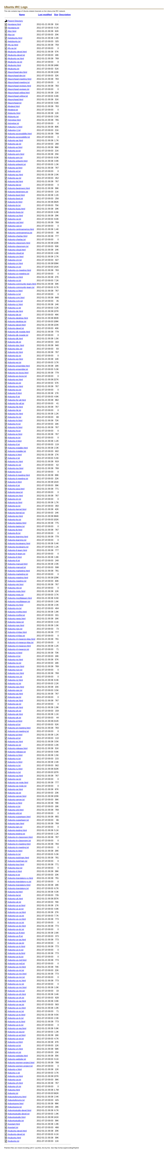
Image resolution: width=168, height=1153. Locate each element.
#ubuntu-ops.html (16, 687)
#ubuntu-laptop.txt (16, 526)
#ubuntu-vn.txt (14, 1052)
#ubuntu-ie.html (15, 434)
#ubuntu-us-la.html (16, 953)
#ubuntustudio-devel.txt (18, 1114)
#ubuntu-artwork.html (17, 161)
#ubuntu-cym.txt (15, 301)
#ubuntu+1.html (15, 127)
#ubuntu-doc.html (16, 345)
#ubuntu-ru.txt (14, 772)
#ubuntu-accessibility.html (20, 134)
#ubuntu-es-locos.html (18, 373)
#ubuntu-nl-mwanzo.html (19, 646)
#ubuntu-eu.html (15, 386)
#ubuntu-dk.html (15, 338)
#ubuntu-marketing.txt (18, 574)
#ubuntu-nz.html (15, 680)
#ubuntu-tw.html (15, 892)
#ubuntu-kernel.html (17, 509)
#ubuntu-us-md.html (17, 960)
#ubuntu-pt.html (15, 735)
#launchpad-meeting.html (19, 79)
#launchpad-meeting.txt (19, 82)
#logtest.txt (13, 110)
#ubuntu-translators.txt (18, 888)
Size (56, 15)
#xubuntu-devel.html (17, 1131)
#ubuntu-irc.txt (14, 465)
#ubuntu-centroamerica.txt (20, 233)
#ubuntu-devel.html (17, 325)
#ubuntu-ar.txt (14, 151)
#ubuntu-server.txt (16, 799)
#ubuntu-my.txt (15, 608)
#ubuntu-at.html (15, 168)
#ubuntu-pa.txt (14, 697)
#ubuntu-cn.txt (14, 267)
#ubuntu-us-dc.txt (16, 929)
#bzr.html (12, 31)
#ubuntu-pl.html (15, 721)
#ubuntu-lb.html (15, 530)
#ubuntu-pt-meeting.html (19, 728)
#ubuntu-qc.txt (14, 745)
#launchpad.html (15, 99)
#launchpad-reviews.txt (18, 89)
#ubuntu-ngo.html (16, 625)
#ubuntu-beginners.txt (18, 192)
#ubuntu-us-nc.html (17, 980)
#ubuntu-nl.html (15, 653)
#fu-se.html (13, 45)
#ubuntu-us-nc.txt (16, 984)
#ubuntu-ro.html (15, 755)
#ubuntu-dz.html (15, 352)
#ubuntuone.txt (15, 1107)
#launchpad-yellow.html (19, 93)
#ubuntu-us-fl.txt (15, 936)
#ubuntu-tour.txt (15, 868)
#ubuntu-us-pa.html (17, 1001)
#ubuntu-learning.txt (17, 540)
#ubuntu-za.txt (14, 1080)
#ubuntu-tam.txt (15, 827)
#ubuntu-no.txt (14, 663)
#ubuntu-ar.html (15, 147)
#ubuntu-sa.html (15, 776)
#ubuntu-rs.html (15, 762)
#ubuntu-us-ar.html (16, 905)
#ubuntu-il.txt (14, 444)
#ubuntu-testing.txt (16, 834)
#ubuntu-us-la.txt (15, 957)
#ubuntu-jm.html (15, 496)
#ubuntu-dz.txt (14, 356)
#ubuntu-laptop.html (17, 523)
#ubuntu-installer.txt (17, 451)
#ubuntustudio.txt (16, 1121)
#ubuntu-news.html (16, 618)
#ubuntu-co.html (15, 277)
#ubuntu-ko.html (15, 516)
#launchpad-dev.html (17, 72)
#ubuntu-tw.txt (14, 895)
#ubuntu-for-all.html (17, 400)
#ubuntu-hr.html (15, 420)
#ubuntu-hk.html (15, 407)
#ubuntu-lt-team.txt (16, 554)
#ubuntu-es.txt (14, 383)
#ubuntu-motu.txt (15, 595)
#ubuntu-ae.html (15, 140)
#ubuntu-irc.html (15, 461)
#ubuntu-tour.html (16, 864)
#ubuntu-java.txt (15, 492)
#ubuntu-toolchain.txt (17, 861)
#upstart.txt (13, 1127)
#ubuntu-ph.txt (14, 711)
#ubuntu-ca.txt (14, 219)
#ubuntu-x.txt (14, 1073)
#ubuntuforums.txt (16, 1100)
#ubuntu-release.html (17, 748)
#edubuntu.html (15, 38)
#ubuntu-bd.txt (14, 185)
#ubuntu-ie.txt (14, 437)
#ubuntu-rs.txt (14, 765)
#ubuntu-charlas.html (17, 236)
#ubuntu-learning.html (18, 537)
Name (22, 15)
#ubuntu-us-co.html (17, 919)
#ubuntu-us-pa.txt (16, 1004)
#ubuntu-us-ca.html (17, 912)
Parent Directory (15, 21)
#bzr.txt (11, 34)
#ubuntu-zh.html (15, 1083)
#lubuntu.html (14, 113)
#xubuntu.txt (13, 1141)
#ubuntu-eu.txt (14, 390)
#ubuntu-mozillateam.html (20, 598)
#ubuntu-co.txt (14, 280)
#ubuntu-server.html (17, 796)
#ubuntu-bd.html (15, 181)
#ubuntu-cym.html (16, 297)
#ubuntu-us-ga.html (17, 940)
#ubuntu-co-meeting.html (19, 270)
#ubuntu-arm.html (16, 154)
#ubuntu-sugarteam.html (19, 817)
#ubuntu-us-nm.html (17, 987)
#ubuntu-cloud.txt (16, 253)
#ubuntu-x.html (15, 1069)
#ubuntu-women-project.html (21, 1062)
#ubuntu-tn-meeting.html (19, 844)
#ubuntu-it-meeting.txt (18, 478)
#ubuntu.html (14, 1090)
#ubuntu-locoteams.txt (18, 547)
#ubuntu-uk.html (15, 899)
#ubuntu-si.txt (14, 806)
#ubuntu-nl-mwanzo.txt (18, 649)
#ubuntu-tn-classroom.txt (19, 840)
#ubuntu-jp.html (15, 502)
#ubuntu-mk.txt (15, 588)
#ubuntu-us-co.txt (16, 922)
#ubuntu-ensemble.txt (18, 369)
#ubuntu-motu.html (16, 591)
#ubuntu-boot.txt (15, 198)
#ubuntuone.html (15, 1103)
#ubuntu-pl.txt (14, 724)
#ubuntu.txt (13, 1093)
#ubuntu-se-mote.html (18, 782)
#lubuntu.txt (13, 116)
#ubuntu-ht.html (15, 427)
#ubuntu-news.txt (16, 622)
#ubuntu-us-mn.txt (16, 977)
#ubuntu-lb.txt (14, 533)
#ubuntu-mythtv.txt (16, 615)
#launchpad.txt (14, 103)
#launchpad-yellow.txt (18, 96)
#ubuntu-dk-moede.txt (18, 335)
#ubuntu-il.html (15, 441)
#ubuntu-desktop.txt (17, 321)
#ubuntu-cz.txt (14, 308)
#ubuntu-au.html (15, 175)
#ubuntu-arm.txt (15, 157)
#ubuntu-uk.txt (14, 902)
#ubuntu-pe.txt (14, 704)
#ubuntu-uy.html (15, 1042)
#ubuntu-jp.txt (14, 506)
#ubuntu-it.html (15, 482)
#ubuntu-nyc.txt (15, 677)
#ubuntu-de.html (15, 311)
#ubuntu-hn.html (15, 414)
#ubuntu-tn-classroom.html (20, 837)
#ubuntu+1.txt (14, 130)
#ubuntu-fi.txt (14, 396)
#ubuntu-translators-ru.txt (19, 881)
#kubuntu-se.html (16, 58)
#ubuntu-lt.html (15, 557)
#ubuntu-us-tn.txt (15, 1018)
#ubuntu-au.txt (14, 178)
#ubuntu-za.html (15, 1076)
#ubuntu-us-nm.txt (16, 991)
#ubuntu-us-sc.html (17, 1008)
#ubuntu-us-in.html (16, 946)
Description (65, 15)
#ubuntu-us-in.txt (15, 950)
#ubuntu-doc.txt (15, 349)
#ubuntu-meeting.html (18, 577)
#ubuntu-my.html (15, 605)
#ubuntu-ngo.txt (15, 629)
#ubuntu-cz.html (15, 304)
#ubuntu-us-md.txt (16, 963)
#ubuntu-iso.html (15, 468)
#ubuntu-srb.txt (15, 813)
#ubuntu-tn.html (15, 851)
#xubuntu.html (14, 1138)
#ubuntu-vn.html (15, 1049)
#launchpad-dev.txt (16, 75)
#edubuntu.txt (14, 41)
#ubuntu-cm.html (15, 256)
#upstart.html (14, 1124)
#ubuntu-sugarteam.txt (18, 820)
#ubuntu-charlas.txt (17, 239)
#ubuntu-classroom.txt (18, 246)
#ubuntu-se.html (15, 789)
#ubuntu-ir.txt (14, 458)
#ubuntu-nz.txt (14, 683)
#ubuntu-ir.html (15, 455)
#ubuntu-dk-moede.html (19, 332)
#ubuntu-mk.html (15, 584)
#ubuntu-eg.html (15, 359)
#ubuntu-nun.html (16, 666)
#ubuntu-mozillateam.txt (19, 601)
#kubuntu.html (14, 65)
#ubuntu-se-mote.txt (17, 786)
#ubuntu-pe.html (15, 700)
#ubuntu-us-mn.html (17, 974)
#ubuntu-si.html (15, 803)
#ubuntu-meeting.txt (17, 581)
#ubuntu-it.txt (14, 485)
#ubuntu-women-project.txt (20, 1066)
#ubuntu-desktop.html (18, 318)
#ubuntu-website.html (18, 1056)
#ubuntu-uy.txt (14, 1045)
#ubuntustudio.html (16, 1117)
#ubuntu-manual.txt (17, 567)
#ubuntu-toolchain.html (18, 858)
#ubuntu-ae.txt (14, 144)
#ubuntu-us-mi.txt (16, 970)
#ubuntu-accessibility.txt (19, 137)
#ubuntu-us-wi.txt (16, 1039)
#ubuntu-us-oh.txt (16, 998)
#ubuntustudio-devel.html (19, 1110)
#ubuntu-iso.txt (15, 472)
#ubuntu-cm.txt (15, 260)
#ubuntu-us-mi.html (17, 967)
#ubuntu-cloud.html (17, 250)
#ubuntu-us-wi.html (16, 1035)
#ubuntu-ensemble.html (19, 366)
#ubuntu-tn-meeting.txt (18, 847)
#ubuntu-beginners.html (19, 188)
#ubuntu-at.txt (14, 171)
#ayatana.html (14, 24)
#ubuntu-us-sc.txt (16, 1011)
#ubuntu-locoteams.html (19, 543)
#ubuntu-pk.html (15, 714)
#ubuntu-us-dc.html (17, 926)
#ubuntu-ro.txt (14, 759)
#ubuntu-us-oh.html (17, 994)
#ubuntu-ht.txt (14, 431)
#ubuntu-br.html (15, 202)
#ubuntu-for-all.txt (16, 403)
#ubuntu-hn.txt (14, 417)
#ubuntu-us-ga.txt (16, 943)
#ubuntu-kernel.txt (16, 513)
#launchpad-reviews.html (19, 86)
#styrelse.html (14, 120)
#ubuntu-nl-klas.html (17, 632)
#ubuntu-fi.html (15, 393)
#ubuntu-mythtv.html (17, 612)
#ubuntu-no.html (15, 659)
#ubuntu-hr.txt (14, 424)
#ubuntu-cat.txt (15, 226)
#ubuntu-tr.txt (14, 875)
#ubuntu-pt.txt (14, 738)
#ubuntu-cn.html (15, 263)
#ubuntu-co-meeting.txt (18, 274)
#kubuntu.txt (13, 69)
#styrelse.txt (13, 123)
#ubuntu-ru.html (15, 769)
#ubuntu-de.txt (14, 315)
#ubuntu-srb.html (15, 810)
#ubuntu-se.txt (14, 793)
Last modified (45, 15)
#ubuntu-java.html (16, 489)
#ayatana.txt (13, 28)
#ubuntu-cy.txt (14, 294)
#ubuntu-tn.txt (14, 854)
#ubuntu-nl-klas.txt (16, 636)
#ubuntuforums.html (17, 1097)
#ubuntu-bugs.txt (15, 212)
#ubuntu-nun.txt (15, 670)
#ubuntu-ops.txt (15, 690)
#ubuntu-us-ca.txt (16, 916)
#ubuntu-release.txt (17, 752)
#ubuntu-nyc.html (16, 673)
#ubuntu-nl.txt (14, 656)
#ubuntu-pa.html (15, 694)
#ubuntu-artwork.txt (17, 164)
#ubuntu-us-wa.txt (16, 1032)
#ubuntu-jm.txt (14, 499)
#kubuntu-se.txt (15, 62)
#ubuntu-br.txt (14, 205)
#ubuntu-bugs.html (16, 209)
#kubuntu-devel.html (17, 52)
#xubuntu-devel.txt (16, 1134)
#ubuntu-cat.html (15, 222)
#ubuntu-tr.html (15, 871)
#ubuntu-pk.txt (14, 718)
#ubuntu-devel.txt (16, 328)
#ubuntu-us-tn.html (16, 1015)
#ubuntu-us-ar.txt (15, 909)
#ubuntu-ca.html (15, 215)
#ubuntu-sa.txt (14, 779)
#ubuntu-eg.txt (14, 362)
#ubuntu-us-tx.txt (15, 1025)
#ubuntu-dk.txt (14, 342)
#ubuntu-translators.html (19, 885)
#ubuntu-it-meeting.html (19, 475)
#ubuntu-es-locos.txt (17, 376)
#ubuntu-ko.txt (14, 519)
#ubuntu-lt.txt (14, 560)
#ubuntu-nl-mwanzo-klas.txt (20, 642)
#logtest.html (14, 106)
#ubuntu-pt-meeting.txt (18, 731)
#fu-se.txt (12, 48)
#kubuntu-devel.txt (16, 55)
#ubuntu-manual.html (17, 564)
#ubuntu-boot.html (16, 195)
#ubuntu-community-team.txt (21, 287)
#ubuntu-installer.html (18, 448)
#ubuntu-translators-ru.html (20, 878)
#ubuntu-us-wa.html (17, 1028)
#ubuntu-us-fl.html (16, 933)
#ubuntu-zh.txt (14, 1086)
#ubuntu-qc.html (15, 741)
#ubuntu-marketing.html (19, 571)
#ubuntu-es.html (15, 379)
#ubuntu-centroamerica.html (21, 229)
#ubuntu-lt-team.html (17, 550)
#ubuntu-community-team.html (22, 284)
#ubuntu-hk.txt (14, 410)
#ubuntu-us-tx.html (16, 1021)
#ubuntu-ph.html (15, 707)
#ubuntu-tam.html (16, 823)
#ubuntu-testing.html (17, 830)
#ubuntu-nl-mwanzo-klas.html (21, 639)
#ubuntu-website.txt (17, 1059)
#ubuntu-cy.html (15, 291)
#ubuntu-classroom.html (19, 243)
